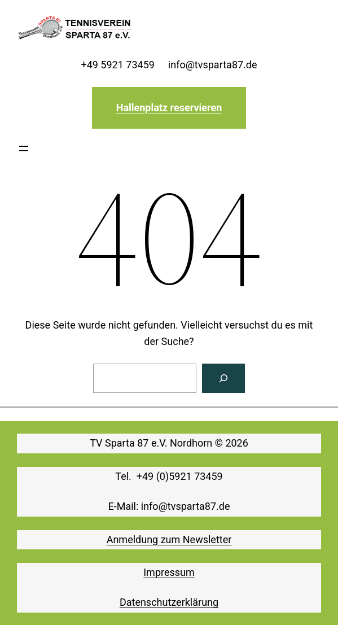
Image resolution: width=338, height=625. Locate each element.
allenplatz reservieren (172, 107)
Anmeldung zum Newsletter (169, 539)
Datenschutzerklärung (169, 602)
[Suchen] (223, 378)
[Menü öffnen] (23, 148)
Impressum (169, 572)
